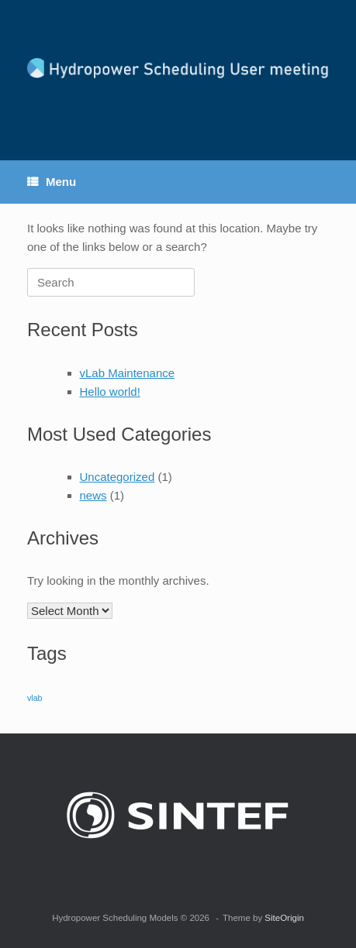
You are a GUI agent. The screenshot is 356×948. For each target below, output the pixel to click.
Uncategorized (117, 476)
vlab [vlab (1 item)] (35, 697)
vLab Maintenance (127, 373)
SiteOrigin (284, 917)
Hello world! (110, 391)
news (93, 495)
